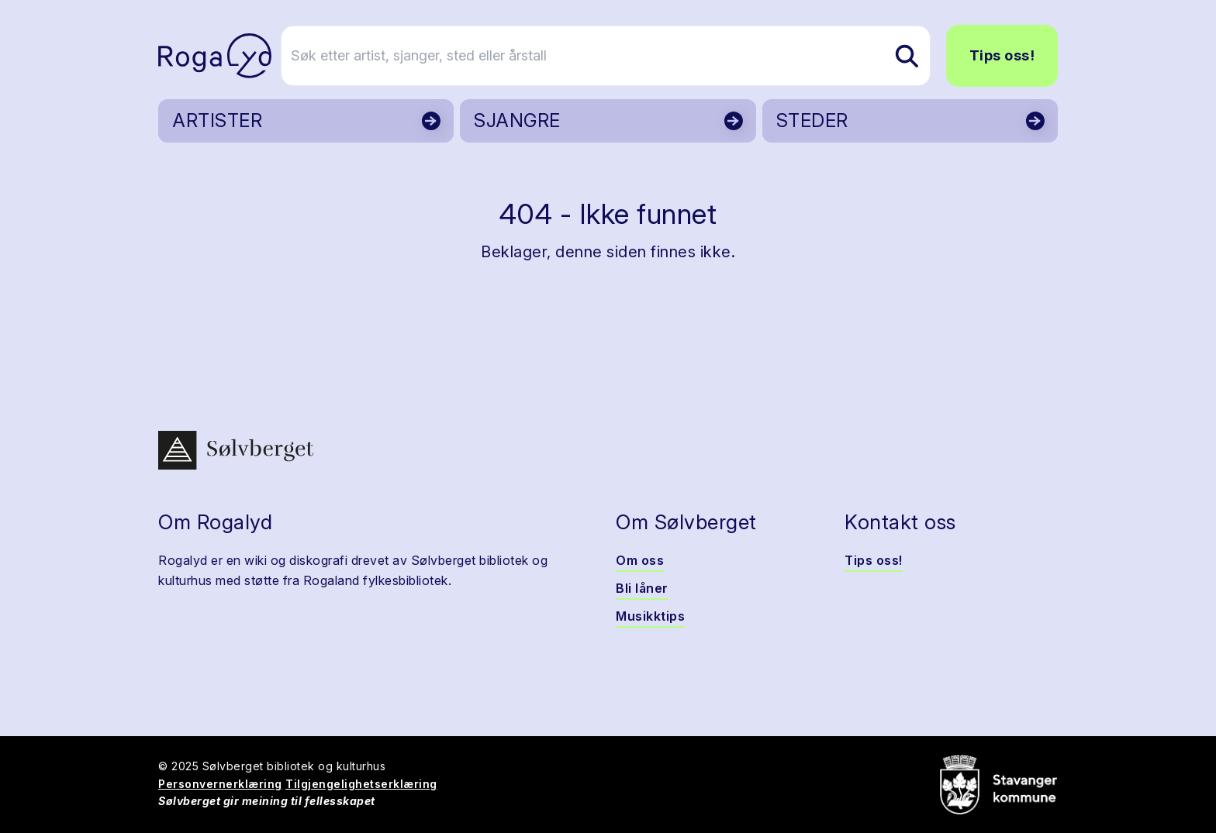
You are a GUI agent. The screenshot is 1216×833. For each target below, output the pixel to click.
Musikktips (650, 616)
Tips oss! (1002, 55)
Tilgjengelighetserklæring (361, 783)
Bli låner (642, 588)
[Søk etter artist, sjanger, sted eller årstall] (615, 56)
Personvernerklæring (220, 783)
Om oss (640, 560)
